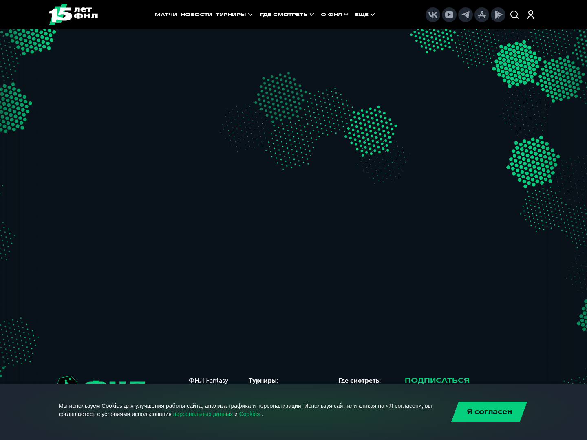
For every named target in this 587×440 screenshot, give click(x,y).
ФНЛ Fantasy (208, 380)
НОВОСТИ (196, 14)
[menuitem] (288, 15)
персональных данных (203, 414)
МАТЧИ (166, 14)
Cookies (249, 414)
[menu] (318, 15)
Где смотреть (288, 15)
